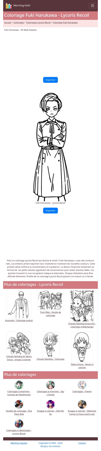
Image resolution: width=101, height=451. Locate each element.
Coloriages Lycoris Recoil (38, 22)
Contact (82, 443)
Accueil (7, 22)
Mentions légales (19, 443)
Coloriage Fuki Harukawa (65, 22)
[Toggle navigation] (92, 5)
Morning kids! (17, 6)
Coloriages (18, 22)
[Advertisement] (50, 54)
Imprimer (50, 79)
